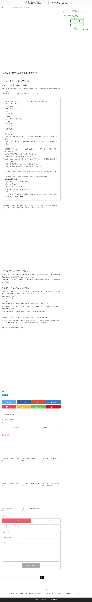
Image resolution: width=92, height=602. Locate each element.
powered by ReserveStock (82, 29)
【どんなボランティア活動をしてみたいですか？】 (50, 484)
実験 (10, 419)
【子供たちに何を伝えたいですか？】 (10, 459)
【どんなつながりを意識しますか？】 (30, 509)
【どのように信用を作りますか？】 (10, 484)
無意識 (12, 419)
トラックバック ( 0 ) (45, 520)
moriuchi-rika (10, 414)
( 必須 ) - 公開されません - (11, 537)
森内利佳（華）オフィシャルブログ (55, 593)
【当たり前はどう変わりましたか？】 (30, 484)
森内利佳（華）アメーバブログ (73, 593)
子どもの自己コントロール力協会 (49, 599)
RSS (46, 589)
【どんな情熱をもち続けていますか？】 (30, 459)
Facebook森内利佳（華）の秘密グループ (35, 593)
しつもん (8, 7)
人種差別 (6, 419)
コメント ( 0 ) (16, 520)
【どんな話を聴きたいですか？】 (9, 509)
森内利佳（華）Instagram (17, 593)
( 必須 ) (6, 532)
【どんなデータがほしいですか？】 (50, 459)
